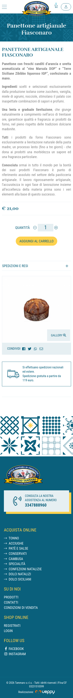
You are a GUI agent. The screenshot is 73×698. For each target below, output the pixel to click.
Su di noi (12, 588)
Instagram (15, 654)
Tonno (11, 538)
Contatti (11, 602)
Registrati (12, 626)
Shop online (16, 617)
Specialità (14, 564)
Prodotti (11, 597)
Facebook (14, 649)
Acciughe (14, 543)
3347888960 (36, 505)
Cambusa (13, 559)
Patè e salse (16, 548)
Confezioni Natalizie (23, 569)
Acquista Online (20, 529)
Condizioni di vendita (21, 608)
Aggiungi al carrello (36, 241)
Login (8, 631)
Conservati (15, 554)
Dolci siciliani (17, 579)
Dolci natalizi (17, 574)
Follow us (14, 640)
